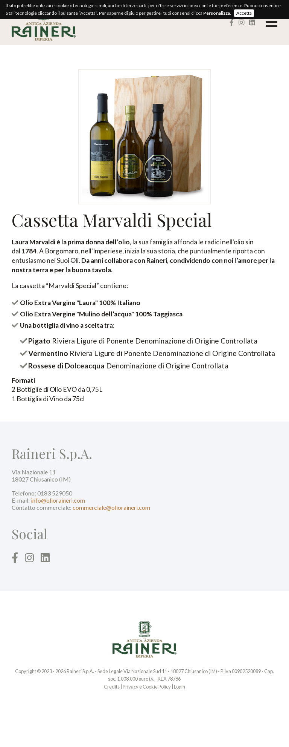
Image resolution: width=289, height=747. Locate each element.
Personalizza (216, 13)
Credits (112, 687)
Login (179, 687)
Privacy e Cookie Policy (147, 687)
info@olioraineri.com (58, 500)
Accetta (244, 13)
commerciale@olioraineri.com (111, 507)
